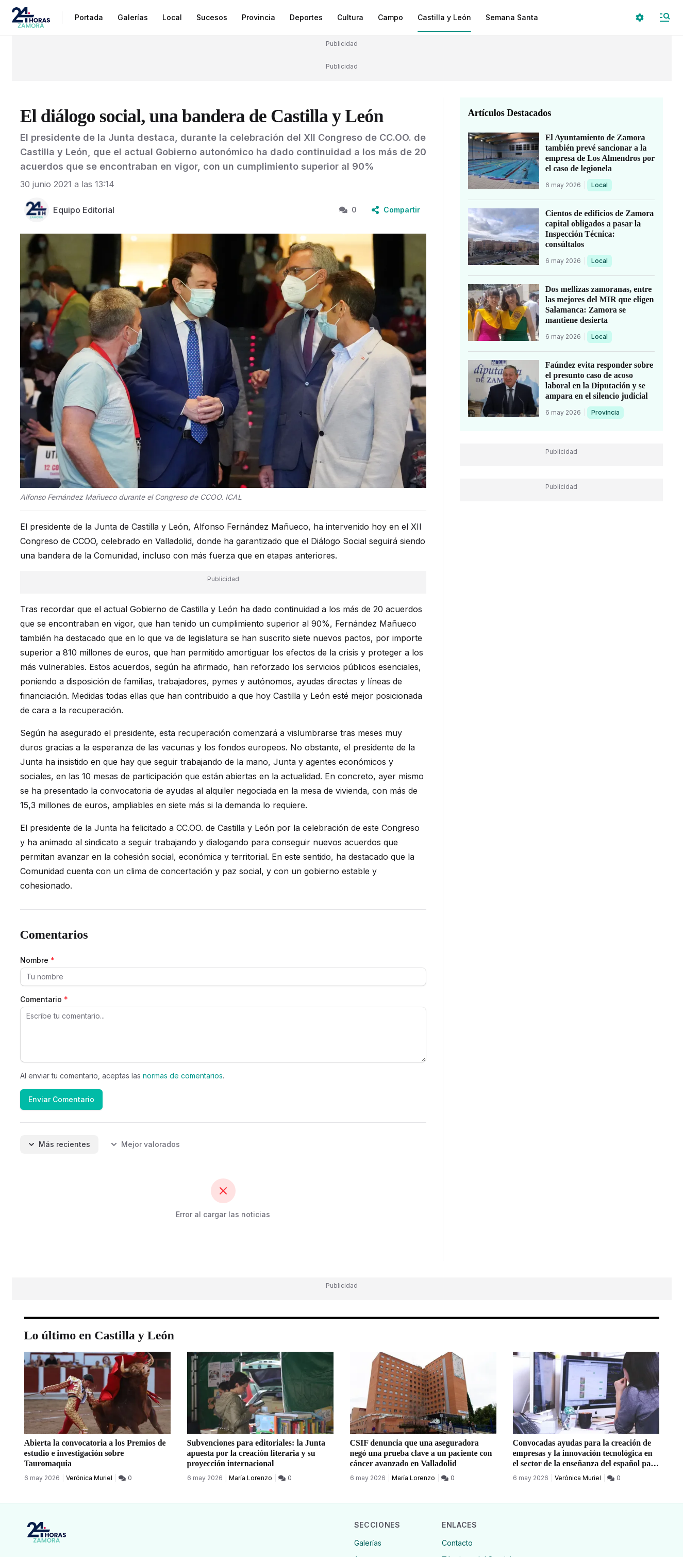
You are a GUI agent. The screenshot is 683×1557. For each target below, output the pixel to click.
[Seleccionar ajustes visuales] (639, 17)
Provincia (607, 412)
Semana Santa (512, 17)
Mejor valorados (145, 1144)
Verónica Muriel (89, 1478)
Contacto (457, 1542)
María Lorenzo (250, 1478)
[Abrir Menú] (664, 17)
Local (601, 185)
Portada (89, 17)
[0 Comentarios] (125, 1478)
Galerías (133, 17)
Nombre (37, 960)
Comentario (44, 999)
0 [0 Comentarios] (348, 209)
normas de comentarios (183, 1075)
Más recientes (59, 1144)
